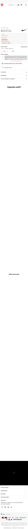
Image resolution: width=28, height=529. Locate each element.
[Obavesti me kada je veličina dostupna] (10, 51)
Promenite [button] (8, 514)
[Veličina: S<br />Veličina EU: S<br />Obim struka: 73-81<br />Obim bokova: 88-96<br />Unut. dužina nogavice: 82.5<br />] (2, 51)
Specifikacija (14, 75)
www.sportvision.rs (9, 527)
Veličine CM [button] (11, 48)
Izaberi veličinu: (4, 46)
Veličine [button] (7, 48)
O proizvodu (14, 72)
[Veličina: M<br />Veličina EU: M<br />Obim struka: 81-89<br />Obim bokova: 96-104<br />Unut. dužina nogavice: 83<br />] (5, 51)
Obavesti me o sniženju (7, 43)
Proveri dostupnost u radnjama (14, 78)
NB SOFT (16, 527)
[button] (13, 5)
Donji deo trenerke (4, 27)
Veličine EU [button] (3, 48)
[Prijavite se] (21, 5)
